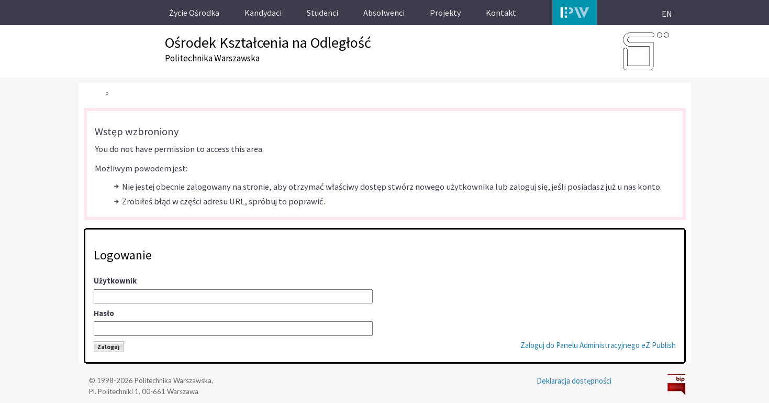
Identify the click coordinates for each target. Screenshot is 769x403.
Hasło (104, 313)
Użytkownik (115, 281)
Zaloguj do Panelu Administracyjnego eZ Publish (598, 345)
